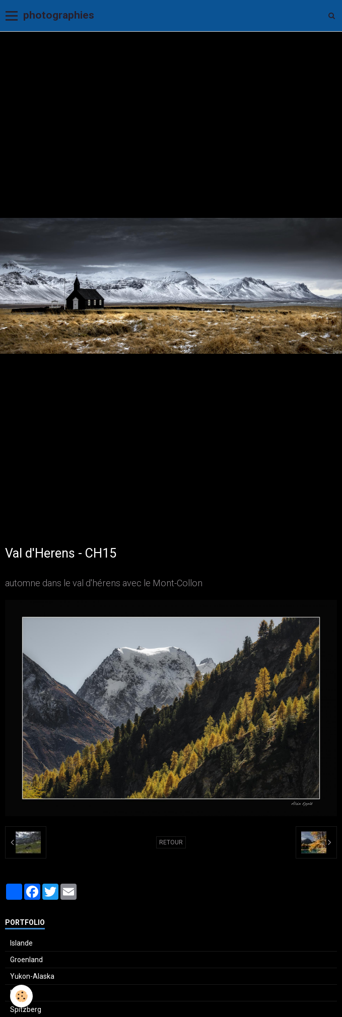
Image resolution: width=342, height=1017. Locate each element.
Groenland (26, 960)
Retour (171, 842)
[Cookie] (21, 996)
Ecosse (21, 993)
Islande (21, 943)
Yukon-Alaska (32, 976)
